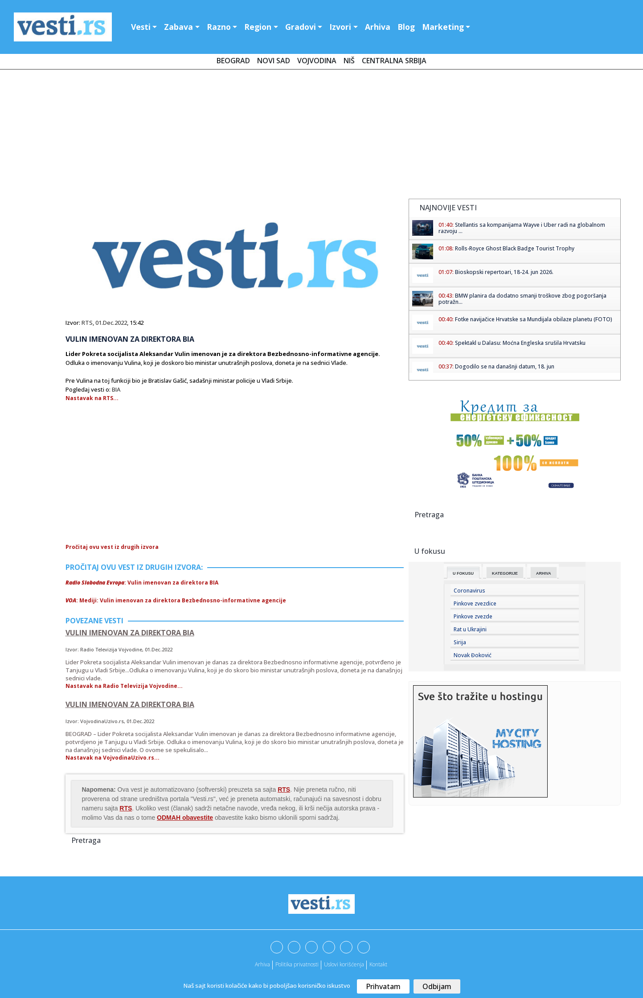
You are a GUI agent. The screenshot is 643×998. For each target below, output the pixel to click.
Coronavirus (469, 590)
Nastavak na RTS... (92, 398)
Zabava (178, 26)
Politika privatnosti (297, 964)
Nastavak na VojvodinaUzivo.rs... (113, 757)
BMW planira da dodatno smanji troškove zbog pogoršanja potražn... (522, 299)
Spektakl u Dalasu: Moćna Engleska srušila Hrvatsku (520, 343)
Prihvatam (383, 986)
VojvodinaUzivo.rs (102, 721)
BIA (116, 389)
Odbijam (436, 986)
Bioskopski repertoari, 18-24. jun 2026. (504, 272)
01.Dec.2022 (111, 323)
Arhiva (377, 26)
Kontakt (378, 964)
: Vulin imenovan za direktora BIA (142, 582)
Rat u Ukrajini (470, 629)
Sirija (460, 642)
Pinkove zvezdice (475, 603)
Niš (349, 60)
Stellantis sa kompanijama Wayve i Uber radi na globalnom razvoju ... (521, 228)
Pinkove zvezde (473, 616)
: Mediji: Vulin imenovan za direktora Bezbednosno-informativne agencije (176, 600)
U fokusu (463, 573)
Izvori (340, 26)
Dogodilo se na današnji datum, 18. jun (504, 366)
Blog (406, 26)
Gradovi (300, 26)
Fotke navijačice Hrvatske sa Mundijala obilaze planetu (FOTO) (533, 319)
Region (257, 26)
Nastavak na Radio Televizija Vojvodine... (124, 686)
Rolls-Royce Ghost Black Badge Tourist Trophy (514, 248)
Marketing (443, 26)
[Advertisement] (322, 136)
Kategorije (505, 573)
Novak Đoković (472, 655)
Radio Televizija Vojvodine (111, 649)
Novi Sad (273, 60)
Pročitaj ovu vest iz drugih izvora (112, 547)
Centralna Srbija (394, 60)
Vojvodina (316, 60)
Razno (219, 26)
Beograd (233, 60)
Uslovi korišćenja (344, 964)
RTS (87, 323)
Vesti (141, 26)
